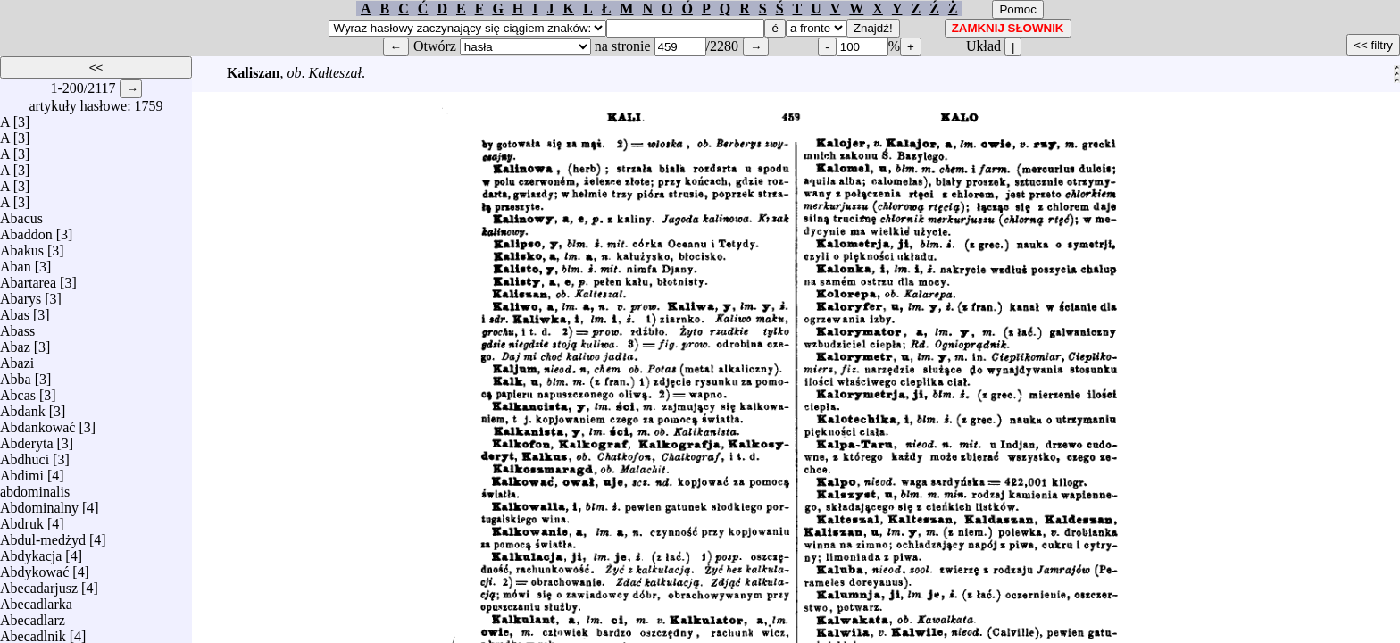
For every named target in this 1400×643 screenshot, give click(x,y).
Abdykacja (31, 551)
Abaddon (26, 230)
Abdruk (22, 519)
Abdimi (22, 471)
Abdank (23, 406)
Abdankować (37, 422)
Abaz (15, 342)
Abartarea (28, 278)
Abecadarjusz (39, 583)
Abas (14, 310)
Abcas (18, 390)
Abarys (20, 294)
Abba (15, 374)
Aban (15, 262)
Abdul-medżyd (43, 535)
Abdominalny (39, 503)
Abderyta (27, 439)
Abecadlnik (33, 631)
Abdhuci (24, 455)
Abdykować (34, 567)
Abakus (22, 246)
